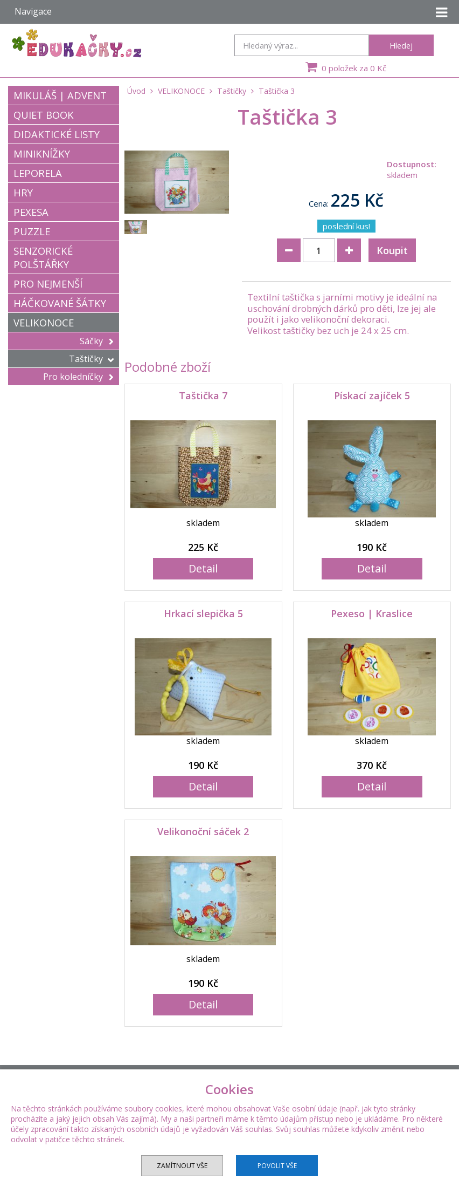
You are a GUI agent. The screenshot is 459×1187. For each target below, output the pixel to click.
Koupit (392, 250)
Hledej (401, 45)
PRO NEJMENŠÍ (47, 283)
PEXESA (30, 212)
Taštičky (91, 359)
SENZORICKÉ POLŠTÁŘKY (43, 257)
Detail (203, 568)
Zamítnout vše (182, 1165)
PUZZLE (31, 231)
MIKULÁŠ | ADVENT (60, 95)
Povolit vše (277, 1165)
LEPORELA (37, 173)
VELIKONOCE (43, 322)
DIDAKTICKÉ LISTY (56, 134)
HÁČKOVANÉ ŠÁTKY (59, 303)
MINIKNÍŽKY (41, 153)
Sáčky (97, 341)
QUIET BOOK (43, 114)
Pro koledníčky (78, 377)
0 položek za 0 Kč (344, 66)
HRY (23, 192)
